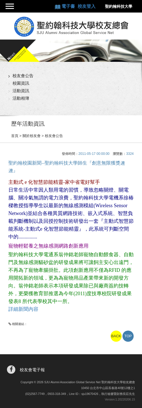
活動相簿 (21, 98)
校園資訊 (21, 83)
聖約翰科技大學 (118, 6)
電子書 (69, 6)
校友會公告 (23, 75)
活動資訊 (21, 90)
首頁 (14, 136)
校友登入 (87, 6)
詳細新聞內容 (23, 309)
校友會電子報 (32, 370)
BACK (116, 336)
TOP (128, 336)
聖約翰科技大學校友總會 (71, 27)
